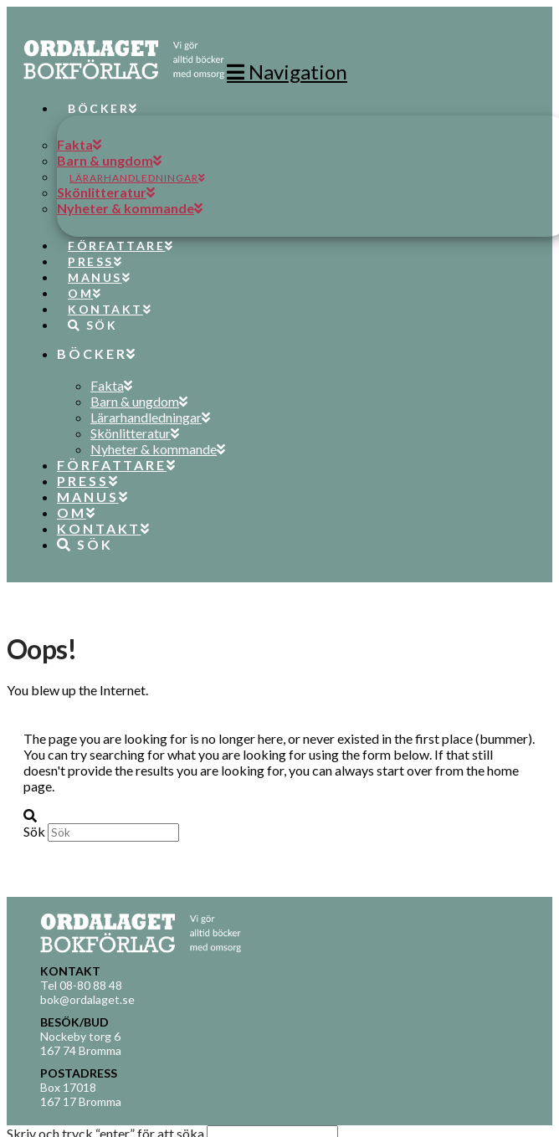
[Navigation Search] (86, 309)
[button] (287, 71)
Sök (34, 831)
